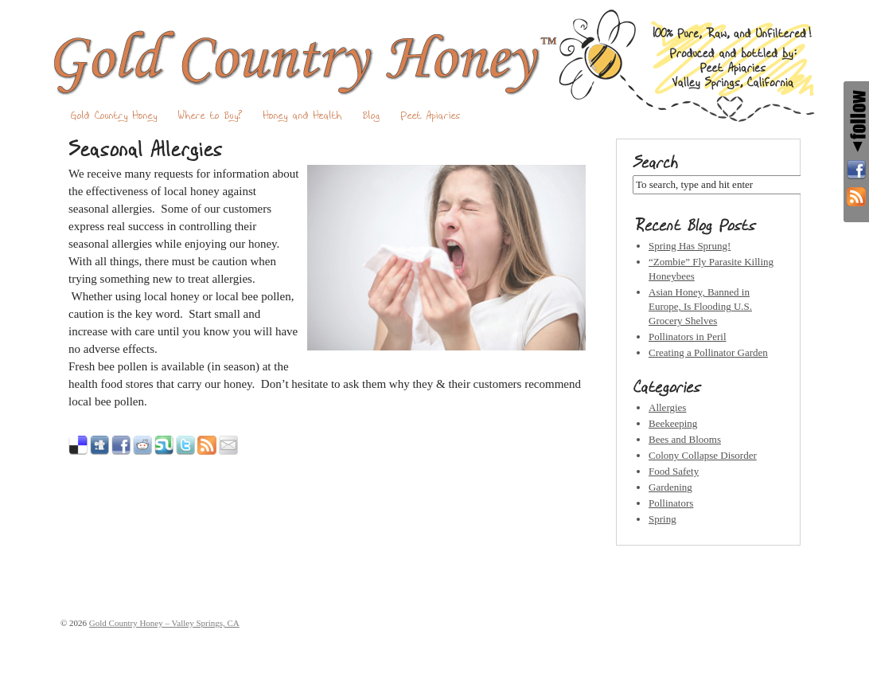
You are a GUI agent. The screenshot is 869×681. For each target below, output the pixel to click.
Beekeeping (673, 423)
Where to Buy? (210, 115)
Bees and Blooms (685, 439)
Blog (371, 115)
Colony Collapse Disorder (703, 455)
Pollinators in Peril (688, 336)
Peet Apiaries (431, 115)
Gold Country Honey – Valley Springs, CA (434, 65)
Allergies (667, 407)
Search (655, 162)
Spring (662, 519)
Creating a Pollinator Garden (708, 352)
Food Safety (674, 471)
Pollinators (671, 503)
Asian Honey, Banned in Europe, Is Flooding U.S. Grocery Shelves (700, 306)
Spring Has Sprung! (690, 246)
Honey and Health (302, 115)
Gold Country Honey (114, 115)
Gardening (670, 487)
